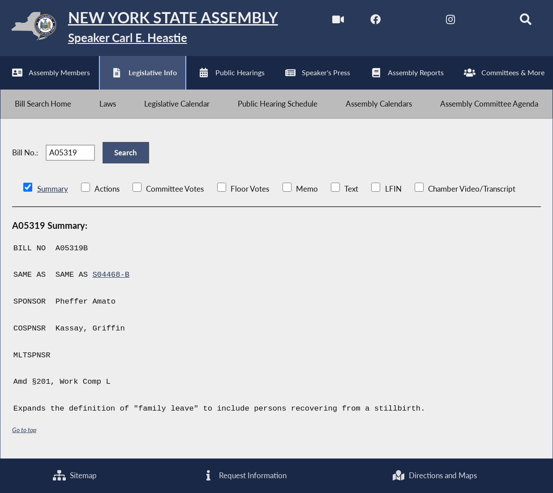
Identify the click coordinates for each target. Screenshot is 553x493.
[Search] (525, 22)
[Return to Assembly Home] (139, 28)
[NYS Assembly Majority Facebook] (375, 22)
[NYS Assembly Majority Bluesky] (488, 22)
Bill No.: (25, 152)
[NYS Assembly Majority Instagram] (451, 22)
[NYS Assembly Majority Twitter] (413, 22)
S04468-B (110, 275)
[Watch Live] (338, 22)
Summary (52, 188)
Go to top (24, 429)
